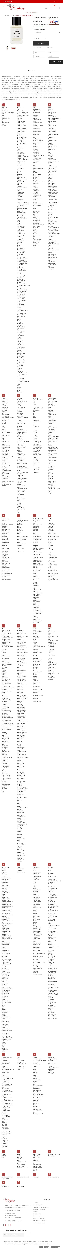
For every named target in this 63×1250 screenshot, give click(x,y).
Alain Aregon (20, 192)
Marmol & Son (20, 713)
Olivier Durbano (52, 648)
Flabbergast (36, 426)
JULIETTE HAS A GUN (38, 612)
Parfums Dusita (5, 918)
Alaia (18, 190)
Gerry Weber (51, 429)
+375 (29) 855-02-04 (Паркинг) (13, 1217)
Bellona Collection (37, 142)
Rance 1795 (36, 879)
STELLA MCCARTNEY (53, 987)
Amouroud (19, 244)
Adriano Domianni (21, 142)
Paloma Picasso (5, 875)
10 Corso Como (5, 107)
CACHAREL (51, 109)
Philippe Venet (5, 977)
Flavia (34, 428)
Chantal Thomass (52, 167)
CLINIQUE (50, 220)
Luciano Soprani (6, 776)
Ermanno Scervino (21, 466)
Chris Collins (51, 184)
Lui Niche (4, 781)
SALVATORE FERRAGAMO (54, 881)
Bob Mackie (35, 183)
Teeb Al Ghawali (5, 1072)
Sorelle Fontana (52, 966)
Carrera (50, 142)
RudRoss (35, 969)
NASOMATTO (36, 637)
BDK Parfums (36, 130)
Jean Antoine (36, 545)
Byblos (34, 236)
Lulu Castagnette (6, 784)
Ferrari (34, 417)
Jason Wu (35, 541)
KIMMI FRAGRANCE (53, 557)
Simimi (49, 943)
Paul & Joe (4, 947)
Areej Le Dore (20, 328)
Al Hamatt (19, 180)
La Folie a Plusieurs (6, 645)
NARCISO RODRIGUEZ (38, 631)
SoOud (50, 963)
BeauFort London (37, 131)
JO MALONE (35, 584)
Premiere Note (5, 1021)
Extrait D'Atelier (21, 507)
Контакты (35, 1211)
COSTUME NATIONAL (53, 244)
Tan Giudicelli (5, 1059)
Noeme (34, 683)
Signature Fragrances (53, 940)
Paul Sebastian (5, 950)
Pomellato (4, 1009)
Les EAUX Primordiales (7, 717)
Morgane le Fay (21, 839)
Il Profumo (19, 527)
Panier (3, 884)
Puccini (3, 1045)
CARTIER (50, 144)
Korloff (50, 566)
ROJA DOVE (35, 946)
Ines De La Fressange (22, 536)
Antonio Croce (20, 292)
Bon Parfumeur (36, 190)
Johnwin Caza (36, 597)
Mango (19, 677)
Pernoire (4, 965)
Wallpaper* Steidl (52, 1059)
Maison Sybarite (21, 655)
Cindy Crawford (52, 209)
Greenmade (51, 469)
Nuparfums (35, 698)
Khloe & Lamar (52, 549)
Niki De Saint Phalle (37, 671)
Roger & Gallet (36, 944)
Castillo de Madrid (52, 146)
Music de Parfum (21, 855)
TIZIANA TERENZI (6, 1116)
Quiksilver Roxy (21, 872)
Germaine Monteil (52, 428)
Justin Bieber (36, 618)
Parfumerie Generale (7, 900)
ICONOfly (19, 523)
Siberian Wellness (52, 937)
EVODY (19, 500)
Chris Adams (51, 183)
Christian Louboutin (53, 192)
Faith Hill (35, 404)
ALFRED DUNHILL (21, 213)
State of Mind (51, 983)
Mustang (19, 858)
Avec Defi (19, 383)
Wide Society (51, 1069)
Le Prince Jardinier (6, 699)
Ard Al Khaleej (20, 323)
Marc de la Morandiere (22, 685)
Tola (3, 1121)
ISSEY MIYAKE (20, 548)
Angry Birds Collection (22, 263)
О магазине (36, 1202)
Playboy (4, 999)
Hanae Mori (4, 526)
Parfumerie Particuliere (7, 901)
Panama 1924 (5, 879)
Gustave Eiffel (51, 482)
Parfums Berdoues (6, 904)
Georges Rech (51, 422)
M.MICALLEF (20, 630)
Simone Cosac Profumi (53, 949)
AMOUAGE (19, 242)
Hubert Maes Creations (7, 569)
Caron (49, 138)
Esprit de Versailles (22, 478)
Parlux (3, 941)
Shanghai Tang (52, 928)
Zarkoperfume (36, 1155)
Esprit (18, 476)
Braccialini (35, 244)
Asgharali (19, 352)
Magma (19, 639)
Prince (3, 1027)
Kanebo (50, 520)
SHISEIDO (50, 935)
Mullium (19, 852)
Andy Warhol (20, 254)
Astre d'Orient (20, 356)
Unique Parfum (21, 1065)
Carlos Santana (52, 131)
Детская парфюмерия (54, 1154)
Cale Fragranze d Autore (54, 118)
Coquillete (50, 236)
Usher (18, 1069)
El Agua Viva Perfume (22, 417)
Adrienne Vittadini (21, 143)
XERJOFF (4, 1155)
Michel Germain (21, 778)
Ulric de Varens (21, 1060)
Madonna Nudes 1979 (22, 636)
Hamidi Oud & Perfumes (7, 524)
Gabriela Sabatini (52, 398)
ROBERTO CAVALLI (37, 932)
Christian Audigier (52, 186)
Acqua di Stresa (21, 131)
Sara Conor (51, 892)
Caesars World (52, 112)
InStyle (18, 542)
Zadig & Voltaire (37, 1154)
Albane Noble (20, 198)
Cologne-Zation (52, 229)
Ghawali (50, 434)
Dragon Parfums (6, 476)
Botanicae (35, 202)
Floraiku (35, 431)
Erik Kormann (20, 465)
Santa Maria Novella (53, 888)
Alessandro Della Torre (22, 204)
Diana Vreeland (5, 453)
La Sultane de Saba (6, 657)
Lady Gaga (4, 667)
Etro (18, 510)
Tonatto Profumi (6, 1131)
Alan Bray (19, 196)
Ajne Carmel (20, 168)
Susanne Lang (51, 1006)
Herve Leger (5, 551)
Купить (41, 43)
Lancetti (4, 670)
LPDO (3, 769)
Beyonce (35, 162)
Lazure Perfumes (6, 686)
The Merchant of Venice (7, 1091)
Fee (33, 413)
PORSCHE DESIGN (6, 1017)
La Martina (4, 649)
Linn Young (4, 739)
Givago (50, 454)
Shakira (50, 926)
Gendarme (51, 411)
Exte (18, 512)
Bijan (34, 170)
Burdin (34, 229)
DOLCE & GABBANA (6, 470)
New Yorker (35, 654)
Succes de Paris (52, 1002)
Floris (34, 434)
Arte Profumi (20, 349)
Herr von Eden (5, 548)
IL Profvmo (19, 529)
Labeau (3, 660)
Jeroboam (35, 567)
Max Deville (20, 741)
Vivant (34, 1105)
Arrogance (19, 343)
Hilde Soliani (5, 554)
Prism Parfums (5, 1034)
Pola (3, 1006)
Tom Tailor (4, 1125)
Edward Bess (20, 408)
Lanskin (3, 673)
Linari (3, 735)
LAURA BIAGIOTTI (6, 679)
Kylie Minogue (51, 578)
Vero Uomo (35, 1078)
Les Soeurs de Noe (6, 729)
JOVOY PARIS (36, 606)
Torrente (4, 1147)
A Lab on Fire (20, 107)
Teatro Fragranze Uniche (8, 1069)
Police (3, 1008)
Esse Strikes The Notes (23, 479)
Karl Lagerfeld (51, 524)
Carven (50, 266)
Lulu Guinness (5, 785)
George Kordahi (52, 420)
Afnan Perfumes (21, 153)
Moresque (19, 836)
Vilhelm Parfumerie (37, 1099)
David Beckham (5, 414)
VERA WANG (36, 1072)
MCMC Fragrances (21, 754)
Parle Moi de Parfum (7, 938)
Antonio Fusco (20, 295)
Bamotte (35, 118)
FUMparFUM (36, 469)
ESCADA (19, 470)
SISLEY (50, 952)
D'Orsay (4, 398)
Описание (31, 71)
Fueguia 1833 (36, 468)
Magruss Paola (21, 640)
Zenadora (35, 1160)
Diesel (3, 457)
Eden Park (19, 405)
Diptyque (4, 463)
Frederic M (35, 460)
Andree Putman (21, 251)
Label (3, 661)
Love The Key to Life (7, 768)
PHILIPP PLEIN (5, 975)
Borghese (35, 193)
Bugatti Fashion (37, 226)
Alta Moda (19, 221)
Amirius (19, 236)
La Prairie (4, 654)
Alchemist (19, 201)
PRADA (3, 1020)
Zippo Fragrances (37, 1164)
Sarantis (50, 898)
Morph (18, 840)
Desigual (4, 442)
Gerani (50, 425)
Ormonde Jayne (52, 668)
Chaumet (50, 176)
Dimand (3, 460)
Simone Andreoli (52, 944)
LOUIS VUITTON (5, 765)
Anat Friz (19, 247)
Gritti (49, 472)
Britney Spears (36, 245)
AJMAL (18, 167)
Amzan (18, 245)
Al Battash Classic (21, 177)
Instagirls (19, 541)
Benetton (35, 146)
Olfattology (51, 642)
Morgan (19, 837)
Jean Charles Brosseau (38, 548)
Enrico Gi (19, 457)
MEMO (18, 759)
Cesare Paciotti (52, 159)
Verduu (34, 1075)
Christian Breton (52, 187)
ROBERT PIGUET (37, 929)
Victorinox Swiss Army (38, 1094)
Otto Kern (50, 676)
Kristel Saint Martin (53, 573)
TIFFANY (4, 1112)
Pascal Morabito (6, 943)
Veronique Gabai (37, 1079)
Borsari (34, 199)
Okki (49, 639)
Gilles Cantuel (51, 442)
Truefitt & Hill (5, 1144)
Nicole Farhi (35, 665)
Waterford (50, 1060)
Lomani (3, 753)
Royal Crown (36, 960)
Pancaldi (4, 881)
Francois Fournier (37, 454)
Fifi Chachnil (36, 420)
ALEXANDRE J (20, 211)
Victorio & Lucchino (37, 1096)
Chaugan (50, 174)
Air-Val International (22, 164)
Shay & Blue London (53, 932)
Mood (18, 833)
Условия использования (39, 1209)
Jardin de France (37, 536)
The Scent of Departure (7, 1097)
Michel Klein (20, 779)
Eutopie (19, 493)
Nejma (34, 648)
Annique (19, 282)
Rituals (34, 923)
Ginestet (50, 444)
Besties (34, 156)
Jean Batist (35, 547)
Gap (49, 408)
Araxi (18, 321)
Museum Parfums (21, 853)
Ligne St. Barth (5, 734)
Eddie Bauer (20, 404)
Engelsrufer (20, 453)
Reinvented (35, 895)
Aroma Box (20, 340)
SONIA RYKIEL (51, 962)
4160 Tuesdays (5, 122)
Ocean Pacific (51, 631)
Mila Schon (19, 785)
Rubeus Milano (36, 966)
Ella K (18, 435)
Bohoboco (35, 187)
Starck (49, 980)
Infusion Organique (22, 538)
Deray (3, 438)
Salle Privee (51, 878)
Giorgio (50, 445)
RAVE (34, 884)
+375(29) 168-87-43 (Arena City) (13, 1220)
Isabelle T (19, 545)
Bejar (34, 137)
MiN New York (20, 794)
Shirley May (51, 934)
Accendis (19, 118)
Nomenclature (36, 685)
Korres (50, 567)
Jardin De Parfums (37, 538)
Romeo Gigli (36, 949)
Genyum (50, 417)
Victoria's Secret (37, 1093)
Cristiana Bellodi (52, 254)
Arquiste (19, 341)
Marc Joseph (20, 689)
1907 (3, 116)
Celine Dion (51, 155)
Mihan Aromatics (21, 781)
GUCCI (49, 475)
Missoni (19, 802)
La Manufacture (5, 648)
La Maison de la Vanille (7, 646)
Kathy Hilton (51, 530)
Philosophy (4, 980)
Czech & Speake (52, 264)
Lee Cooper (4, 701)
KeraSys (50, 544)
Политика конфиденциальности (41, 1207)
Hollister (4, 560)
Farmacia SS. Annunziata (39, 407)
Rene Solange (36, 904)
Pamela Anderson (6, 878)
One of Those (51, 655)
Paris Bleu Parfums (6, 931)
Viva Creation (36, 1103)
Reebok (35, 888)
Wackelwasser (52, 1057)
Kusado (50, 576)
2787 (3, 121)
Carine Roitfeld (52, 125)
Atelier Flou (20, 365)
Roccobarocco (36, 938)
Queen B (19, 867)
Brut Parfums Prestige (38, 224)
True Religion (5, 1143)
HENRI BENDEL (5, 539)
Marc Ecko (19, 686)
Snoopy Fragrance (52, 957)
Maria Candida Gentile (22, 697)
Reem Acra (35, 891)
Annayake (19, 273)
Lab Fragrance (5, 658)
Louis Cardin (5, 762)
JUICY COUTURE (37, 609)
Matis (18, 729)
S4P (49, 872)
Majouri (19, 668)
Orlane (50, 665)
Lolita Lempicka (5, 751)
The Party (4, 1093)
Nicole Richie (36, 668)
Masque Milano (21, 723)
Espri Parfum (20, 475)
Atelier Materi (20, 366)
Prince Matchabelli (6, 1028)
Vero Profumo (36, 1076)
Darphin (4, 411)
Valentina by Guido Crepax (39, 1060)
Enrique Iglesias (21, 459)
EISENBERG (20, 414)
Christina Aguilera (52, 196)
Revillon (35, 913)
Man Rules (19, 673)
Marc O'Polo (20, 691)
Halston (3, 521)
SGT (49, 922)
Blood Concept (36, 178)
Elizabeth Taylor (21, 434)
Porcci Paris (4, 1015)
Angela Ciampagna (22, 261)
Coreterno (50, 238)
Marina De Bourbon (22, 705)
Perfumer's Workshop (7, 963)
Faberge (35, 401)
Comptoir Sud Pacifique (54, 233)
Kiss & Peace (51, 558)
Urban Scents (20, 1068)
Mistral (18, 803)
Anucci (18, 301)
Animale (19, 266)
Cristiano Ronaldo (52, 255)
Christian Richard (52, 193)
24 (2, 119)
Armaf (18, 334)
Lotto (3, 790)
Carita (49, 127)
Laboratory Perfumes (7, 664)
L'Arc (3, 628)
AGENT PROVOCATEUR (22, 159)
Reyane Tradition (37, 916)
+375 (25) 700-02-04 (10, 1215)
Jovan (34, 604)
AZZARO (19, 390)
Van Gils (35, 1066)
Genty (49, 416)
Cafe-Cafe (50, 115)
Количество (36, 38)
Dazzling (4, 422)
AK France (19, 171)
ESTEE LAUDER (21, 485)
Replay (34, 910)
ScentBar (50, 900)
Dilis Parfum (4, 459)
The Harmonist (5, 1088)
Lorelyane (4, 756)
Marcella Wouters (21, 695)
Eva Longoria (20, 494)
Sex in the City (51, 919)
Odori (49, 634)
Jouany (34, 603)
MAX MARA (20, 744)
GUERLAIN (50, 478)
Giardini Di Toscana (53, 439)
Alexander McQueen (22, 208)
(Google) (24, 1244)
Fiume (34, 425)
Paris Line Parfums (6, 935)
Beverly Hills (36, 161)
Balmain (35, 116)
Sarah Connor (51, 894)
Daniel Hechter (5, 405)
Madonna (19, 634)
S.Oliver (50, 870)
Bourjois (35, 209)
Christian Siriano (52, 195)
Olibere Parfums (52, 643)
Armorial (19, 337)
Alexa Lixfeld (20, 207)
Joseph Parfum (36, 601)
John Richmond (36, 594)
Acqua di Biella (20, 122)
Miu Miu (19, 805)
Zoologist (35, 1170)
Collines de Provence (53, 227)
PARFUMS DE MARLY (7, 913)
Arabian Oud (20, 312)
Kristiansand (51, 575)
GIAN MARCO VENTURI (53, 436)
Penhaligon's (5, 955)
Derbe (3, 439)
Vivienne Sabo (36, 1106)
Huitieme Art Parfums (7, 573)
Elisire (18, 428)
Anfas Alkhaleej (21, 257)
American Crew (21, 233)
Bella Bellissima (36, 138)
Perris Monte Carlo (6, 966)
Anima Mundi (20, 264)
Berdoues (35, 149)
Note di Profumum (37, 689)
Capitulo (50, 124)
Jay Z (34, 544)
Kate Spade (51, 529)
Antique (19, 286)
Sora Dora (50, 965)
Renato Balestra (37, 901)
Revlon (34, 915)
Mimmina (19, 793)
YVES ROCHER (20, 1166)
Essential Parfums (21, 481)
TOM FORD (4, 1124)
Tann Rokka (4, 1060)
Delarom (4, 429)
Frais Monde (36, 444)
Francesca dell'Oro (37, 447)
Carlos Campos (52, 130)
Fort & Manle (36, 436)
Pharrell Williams (6, 972)
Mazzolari (19, 750)
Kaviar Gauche (52, 533)
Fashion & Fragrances (38, 408)
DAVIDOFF (4, 420)
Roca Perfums (36, 935)
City (49, 211)
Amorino (19, 239)
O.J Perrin (50, 628)
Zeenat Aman (36, 1157)
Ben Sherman (36, 143)
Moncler (19, 818)
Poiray (3, 1005)
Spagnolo (50, 975)
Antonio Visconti (21, 300)
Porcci (3, 1014)
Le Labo (4, 695)
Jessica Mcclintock (37, 620)
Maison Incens (20, 649)
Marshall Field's (21, 717)
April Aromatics (21, 306)
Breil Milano (35, 215)
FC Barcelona (36, 410)
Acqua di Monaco (21, 125)
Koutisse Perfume (52, 570)
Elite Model (20, 429)
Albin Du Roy (20, 199)
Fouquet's (35, 438)
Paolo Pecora (5, 891)
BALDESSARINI (36, 112)
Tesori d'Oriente (5, 1079)
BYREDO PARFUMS (37, 239)
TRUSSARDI (4, 1146)
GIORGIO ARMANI (52, 447)
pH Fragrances (5, 969)
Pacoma (4, 869)
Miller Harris (20, 791)
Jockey (34, 588)
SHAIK (49, 923)
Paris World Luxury (6, 937)
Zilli (33, 1163)
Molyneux (19, 813)
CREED (50, 252)
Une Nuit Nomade (21, 1063)
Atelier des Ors (20, 362)
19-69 (3, 115)
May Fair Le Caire (21, 747)
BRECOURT (35, 213)
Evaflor (19, 496)
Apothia (19, 303)
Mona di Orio (20, 815)
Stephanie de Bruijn (53, 993)
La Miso (3, 651)
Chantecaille (51, 168)
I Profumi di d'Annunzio (22, 520)
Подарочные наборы (53, 1177)
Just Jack (35, 616)
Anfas (18, 255)
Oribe (49, 661)
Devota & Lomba (6, 445)
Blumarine (35, 180)
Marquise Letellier (21, 716)
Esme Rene (20, 473)
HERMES (4, 544)
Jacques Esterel (37, 526)
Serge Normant (52, 913)
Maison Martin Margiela (23, 652)
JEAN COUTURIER (37, 549)
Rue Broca (35, 971)
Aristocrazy (20, 332)
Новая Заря (36, 1177)
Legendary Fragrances (7, 702)
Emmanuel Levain (21, 447)
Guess (49, 479)
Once (49, 652)
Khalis (49, 548)
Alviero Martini (20, 227)
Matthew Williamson (22, 732)
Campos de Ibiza (52, 121)
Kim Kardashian (52, 555)
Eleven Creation (21, 423)
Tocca (3, 1118)
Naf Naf (34, 699)
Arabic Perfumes (21, 316)
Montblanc (19, 831)
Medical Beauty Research (23, 757)
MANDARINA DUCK (21, 676)
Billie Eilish (35, 173)
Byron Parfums (36, 241)
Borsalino (35, 196)
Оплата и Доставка (38, 1205)
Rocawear (35, 937)
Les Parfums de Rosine (7, 723)
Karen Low (51, 523)
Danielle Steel (5, 408)
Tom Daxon (4, 1122)
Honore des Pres (6, 563)
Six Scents (50, 953)
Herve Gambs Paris (6, 549)
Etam (18, 487)
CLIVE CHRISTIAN (52, 221)
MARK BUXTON (21, 711)
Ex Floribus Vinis (21, 502)
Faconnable (35, 472)
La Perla (4, 652)
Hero (3, 547)
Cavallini (50, 152)
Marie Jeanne (20, 702)
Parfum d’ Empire (6, 898)
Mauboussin (20, 734)
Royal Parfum (36, 965)
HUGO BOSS (5, 572)
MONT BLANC (20, 825)
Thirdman (4, 1109)
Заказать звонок (7, 1)
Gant (49, 407)
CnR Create (51, 223)
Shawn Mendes (52, 931)
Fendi (34, 414)
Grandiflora (51, 468)
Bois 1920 (35, 189)
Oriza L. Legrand (52, 664)
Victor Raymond (37, 1090)
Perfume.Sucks (5, 962)
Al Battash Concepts (22, 178)
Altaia (18, 223)
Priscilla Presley (5, 1033)
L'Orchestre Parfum (6, 639)
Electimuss (19, 422)
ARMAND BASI (20, 335)
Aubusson (19, 377)
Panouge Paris (5, 885)
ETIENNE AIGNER (21, 491)
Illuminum (19, 532)
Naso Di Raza (36, 636)
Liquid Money (5, 741)
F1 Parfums (35, 398)
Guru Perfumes (52, 481)
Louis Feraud (5, 763)
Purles (3, 1051)
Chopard (50, 181)
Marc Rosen (20, 692)
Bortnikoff (35, 201)
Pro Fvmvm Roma (6, 1036)
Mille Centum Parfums (22, 788)
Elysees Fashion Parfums (23, 441)
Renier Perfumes (37, 907)
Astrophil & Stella (21, 357)
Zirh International (37, 1166)
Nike (34, 670)
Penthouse (4, 957)
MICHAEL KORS (21, 775)
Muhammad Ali (20, 850)
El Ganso (19, 420)
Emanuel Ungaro (21, 442)
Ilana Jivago (20, 530)
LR (2, 770)
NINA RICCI (35, 674)
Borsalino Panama (37, 198)
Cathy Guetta (51, 149)
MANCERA (19, 674)
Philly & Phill (5, 978)
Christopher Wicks (52, 204)
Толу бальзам (20, 1186)
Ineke (18, 535)
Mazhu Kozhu (20, 748)
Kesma (50, 547)
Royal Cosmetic (36, 959)
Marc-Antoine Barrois (22, 694)
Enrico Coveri (20, 456)
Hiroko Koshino (5, 557)
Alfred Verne (20, 214)
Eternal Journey (21, 490)
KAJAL (49, 518)
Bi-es (34, 164)
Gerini (49, 426)
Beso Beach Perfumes (38, 155)
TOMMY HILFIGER (6, 1130)
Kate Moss (51, 527)
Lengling (4, 704)
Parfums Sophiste (6, 929)
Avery (18, 384)
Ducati (3, 479)
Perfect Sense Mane (7, 960)
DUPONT (4, 482)
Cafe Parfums (51, 113)
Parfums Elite (5, 919)
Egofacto (19, 411)
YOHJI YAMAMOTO (21, 1161)
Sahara (50, 875)
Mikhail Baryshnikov (22, 782)
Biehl (34, 165)
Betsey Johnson (37, 158)
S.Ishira (50, 869)
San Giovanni (51, 882)
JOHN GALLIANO (37, 589)
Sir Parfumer (51, 950)
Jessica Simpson (37, 569)
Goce (49, 459)
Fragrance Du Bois (37, 441)
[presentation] (45, 62)
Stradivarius (51, 999)
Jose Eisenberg (36, 600)
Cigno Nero (51, 207)
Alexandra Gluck (21, 209)
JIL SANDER (35, 575)
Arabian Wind (20, 315)
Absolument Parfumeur (23, 115)
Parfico (3, 895)
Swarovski (50, 1008)
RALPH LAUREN (36, 872)
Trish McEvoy (5, 1140)
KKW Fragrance (52, 561)
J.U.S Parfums (36, 520)
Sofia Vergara (51, 959)
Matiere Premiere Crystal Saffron (24, 15)
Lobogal (4, 748)
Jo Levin (35, 582)
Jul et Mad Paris (36, 610)
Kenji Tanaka (51, 538)
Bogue (34, 186)
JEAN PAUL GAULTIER (38, 557)
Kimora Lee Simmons (53, 579)
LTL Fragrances (5, 773)
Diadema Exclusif (6, 447)
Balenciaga (35, 115)
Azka (18, 389)
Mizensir (19, 806)
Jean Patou (35, 555)
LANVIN (3, 674)
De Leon (4, 423)
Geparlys (50, 423)
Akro (18, 173)
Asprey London (21, 353)
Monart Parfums (21, 816)
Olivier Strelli (51, 649)
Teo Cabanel (5, 1073)
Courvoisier (51, 248)
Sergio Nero (51, 915)
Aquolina (19, 309)
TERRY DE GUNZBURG (7, 1078)
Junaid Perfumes (37, 613)
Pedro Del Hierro (6, 953)
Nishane (35, 677)
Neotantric (35, 649)
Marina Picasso (21, 708)
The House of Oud (6, 1090)
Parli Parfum (5, 940)
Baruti (34, 124)
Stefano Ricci (51, 984)
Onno (49, 657)
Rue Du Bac (35, 972)
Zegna (34, 1158)
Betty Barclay (36, 159)
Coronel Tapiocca (52, 241)
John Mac (35, 591)
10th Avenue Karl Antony (8, 112)
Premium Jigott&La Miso (8, 1023)
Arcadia (19, 322)
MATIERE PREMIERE (10, 15)
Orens (49, 660)
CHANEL (50, 165)
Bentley (35, 147)
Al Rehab (19, 186)
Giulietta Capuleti (52, 453)
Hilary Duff (4, 552)
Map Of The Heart (21, 680)
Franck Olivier (36, 453)
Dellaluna (4, 431)
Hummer (4, 576)
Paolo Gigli (4, 889)
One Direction (51, 654)
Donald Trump (5, 472)
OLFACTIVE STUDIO (53, 640)
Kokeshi (50, 563)
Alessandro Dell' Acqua (22, 202)
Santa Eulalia (51, 886)
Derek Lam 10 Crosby (7, 441)
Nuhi (34, 697)
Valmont (35, 1063)
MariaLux (19, 701)
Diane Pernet (5, 454)
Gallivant (50, 404)
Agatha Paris (20, 155)
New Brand (35, 651)
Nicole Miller (36, 667)
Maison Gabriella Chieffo (23, 648)
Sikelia (49, 941)
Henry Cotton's (5, 541)
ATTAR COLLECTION (22, 372)
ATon (18, 369)
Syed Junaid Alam (52, 1017)
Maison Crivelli (20, 643)
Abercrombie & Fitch (22, 113)
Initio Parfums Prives (22, 539)
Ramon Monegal (37, 876)
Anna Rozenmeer (21, 270)
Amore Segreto (21, 238)
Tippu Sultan (5, 1113)
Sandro (50, 885)
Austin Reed (20, 380)
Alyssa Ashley (20, 230)
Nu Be (34, 694)
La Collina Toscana (6, 640)
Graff (49, 465)
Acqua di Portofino (21, 128)
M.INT (18, 628)
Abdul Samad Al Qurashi (23, 112)
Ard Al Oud (19, 325)
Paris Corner (5, 932)
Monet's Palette (21, 819)
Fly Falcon (35, 435)
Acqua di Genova (21, 124)
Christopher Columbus (53, 202)
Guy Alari (50, 484)
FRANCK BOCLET (37, 450)
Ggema (50, 432)
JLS (33, 581)
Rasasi (34, 882)
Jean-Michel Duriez (37, 561)
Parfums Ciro (5, 907)
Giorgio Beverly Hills (53, 448)
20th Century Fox (6, 118)
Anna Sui (19, 272)
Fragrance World (37, 442)
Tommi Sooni (5, 1127)
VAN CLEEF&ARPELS (38, 1065)
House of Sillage (6, 567)
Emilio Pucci (20, 445)
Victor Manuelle (36, 1088)
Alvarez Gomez (20, 226)
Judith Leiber (36, 607)
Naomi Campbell (37, 701)
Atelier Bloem (20, 359)
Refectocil (35, 892)
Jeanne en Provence (38, 564)
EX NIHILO (19, 503)
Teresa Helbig (5, 1076)
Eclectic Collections (22, 401)
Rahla (34, 869)
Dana (3, 404)
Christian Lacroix (52, 190)
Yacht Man (19, 1154)
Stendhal (50, 989)
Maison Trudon (20, 660)
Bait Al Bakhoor (36, 110)
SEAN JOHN (51, 904)
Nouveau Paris (36, 691)
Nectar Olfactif (36, 645)
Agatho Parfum (21, 158)
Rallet (34, 870)
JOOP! (34, 598)
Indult (18, 533)
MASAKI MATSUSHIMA (22, 722)
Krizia (49, 581)
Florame (35, 432)
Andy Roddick (20, 252)
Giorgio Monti (51, 493)
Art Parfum (20, 346)
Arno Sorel (19, 338)
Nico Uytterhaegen (37, 660)
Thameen (4, 1081)
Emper (18, 450)
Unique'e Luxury (21, 1066)
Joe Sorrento (36, 622)
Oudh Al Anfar (51, 677)
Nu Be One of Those (38, 695)
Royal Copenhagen (37, 957)
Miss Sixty (19, 800)
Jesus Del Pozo (36, 570)
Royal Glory (35, 963)
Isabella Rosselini (21, 544)
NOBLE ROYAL (36, 682)
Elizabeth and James (22, 431)
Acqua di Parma (21, 127)
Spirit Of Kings (51, 977)
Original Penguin (52, 662)
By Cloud (35, 233)
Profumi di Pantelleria (7, 1037)
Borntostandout (37, 195)
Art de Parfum (20, 344)
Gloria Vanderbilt (52, 457)
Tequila (3, 1075)
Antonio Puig (20, 298)
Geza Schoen (51, 431)
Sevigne (50, 918)
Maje (18, 667)
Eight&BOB (20, 413)
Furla (34, 470)
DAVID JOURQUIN (6, 416)
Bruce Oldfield (36, 220)
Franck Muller (36, 451)
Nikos (34, 673)
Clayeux (50, 215)
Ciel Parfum (51, 205)
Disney (3, 466)
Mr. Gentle (19, 847)
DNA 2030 (4, 469)
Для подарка (51, 1155)
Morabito (19, 834)
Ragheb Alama (36, 867)
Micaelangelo (20, 770)
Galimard (50, 402)
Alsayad (19, 220)
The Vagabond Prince (7, 1103)
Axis (18, 386)
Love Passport (5, 766)
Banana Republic (37, 119)
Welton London (52, 1063)
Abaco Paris (20, 110)
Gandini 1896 (51, 405)
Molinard (19, 809)
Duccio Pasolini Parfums (8, 481)
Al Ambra (19, 174)
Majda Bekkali (20, 665)
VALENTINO (35, 1062)
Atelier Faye (20, 363)
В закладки (37, 48)
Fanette (35, 405)
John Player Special (37, 592)
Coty (49, 245)
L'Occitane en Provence (7, 637)
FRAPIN (34, 457)
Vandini (34, 1068)
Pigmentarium (5, 993)
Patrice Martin (5, 944)
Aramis (19, 319)
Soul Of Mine (51, 969)
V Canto (35, 1057)
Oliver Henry (51, 646)
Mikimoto (19, 784)
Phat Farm (4, 974)
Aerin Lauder (20, 147)
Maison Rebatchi (21, 654)
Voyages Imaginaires (38, 1110)
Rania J (34, 881)
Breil (34, 214)
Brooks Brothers (37, 218)
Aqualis (19, 307)
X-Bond (3, 1154)
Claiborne (50, 213)
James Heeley (36, 535)
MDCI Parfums (20, 756)
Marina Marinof (21, 707)
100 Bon (4, 109)
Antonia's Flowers (21, 288)
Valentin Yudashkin (37, 1059)
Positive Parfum (5, 1018)
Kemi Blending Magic (53, 536)
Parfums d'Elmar (6, 910)
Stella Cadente (52, 986)
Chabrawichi (51, 164)
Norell (34, 688)
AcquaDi (19, 133)
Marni (18, 714)
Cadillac (50, 110)
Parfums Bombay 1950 (7, 906)
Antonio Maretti (21, 297)
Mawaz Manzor (20, 736)
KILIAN (49, 552)
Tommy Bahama (5, 1128)
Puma (3, 1046)
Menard (19, 760)
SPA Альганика (52, 972)
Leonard (4, 705)
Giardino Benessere (53, 441)
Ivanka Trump (20, 551)
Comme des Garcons (53, 230)
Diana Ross (4, 451)
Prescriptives (5, 1024)
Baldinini (35, 113)
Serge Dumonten (52, 909)
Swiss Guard (51, 1015)
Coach (49, 224)
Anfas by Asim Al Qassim (23, 258)
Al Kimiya (19, 183)
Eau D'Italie (20, 399)
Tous (3, 1137)
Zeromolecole (36, 1161)
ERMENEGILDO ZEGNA (22, 468)
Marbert (19, 682)
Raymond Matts (37, 885)
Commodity (51, 232)
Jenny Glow (35, 566)
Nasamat (35, 634)
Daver (3, 413)
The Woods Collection (7, 1105)
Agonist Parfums (21, 161)
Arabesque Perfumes (22, 310)
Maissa (19, 661)
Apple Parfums (20, 304)
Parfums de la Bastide (7, 912)
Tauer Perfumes (5, 1063)
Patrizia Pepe (5, 946)
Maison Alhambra (21, 642)
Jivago (34, 579)
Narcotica (35, 633)
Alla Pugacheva (21, 217)
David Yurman (5, 419)
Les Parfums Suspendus (8, 725)
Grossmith (50, 473)
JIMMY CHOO (36, 576)
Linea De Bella (5, 738)
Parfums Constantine (7, 909)
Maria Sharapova (21, 698)
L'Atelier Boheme (6, 631)
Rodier (34, 941)
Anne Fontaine (20, 276)
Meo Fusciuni (20, 763)
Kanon (50, 521)
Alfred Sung (20, 392)
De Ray (3, 425)
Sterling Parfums (52, 997)
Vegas (34, 1069)
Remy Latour (36, 898)
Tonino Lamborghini (6, 1133)
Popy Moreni (5, 1012)
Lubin (3, 791)
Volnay (34, 1107)
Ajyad (18, 170)
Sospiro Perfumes (52, 968)
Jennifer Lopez (36, 619)
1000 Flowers (5, 110)
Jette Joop (35, 572)
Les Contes (4, 713)
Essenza (19, 482)
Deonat (3, 436)
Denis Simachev (5, 435)
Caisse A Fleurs (52, 116)
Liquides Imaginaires (7, 742)
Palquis (3, 876)
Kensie (50, 541)
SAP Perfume (51, 891)
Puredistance (5, 1049)
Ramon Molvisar (37, 875)
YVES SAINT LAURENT (22, 1167)
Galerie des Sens (52, 401)
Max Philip (19, 745)
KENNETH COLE (52, 539)
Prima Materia (5, 1026)
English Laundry (21, 454)
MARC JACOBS (20, 688)
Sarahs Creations (52, 897)
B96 (34, 107)
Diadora (4, 448)
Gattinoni (50, 410)
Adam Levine (20, 134)
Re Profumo (36, 886)
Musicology (20, 856)
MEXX (18, 769)
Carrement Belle (52, 140)
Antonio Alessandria (22, 289)
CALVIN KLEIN (51, 119)
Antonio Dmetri (21, 294)
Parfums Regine (6, 926)
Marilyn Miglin (20, 704)
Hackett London (5, 518)
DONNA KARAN (5, 473)
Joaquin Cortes (36, 586)
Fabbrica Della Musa (38, 399)
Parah (3, 894)
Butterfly (35, 230)
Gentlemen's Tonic (52, 414)
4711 (3, 124)
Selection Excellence (53, 906)
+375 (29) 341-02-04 (10, 1213)
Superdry (50, 1005)
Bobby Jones (36, 242)
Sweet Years (51, 1011)
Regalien (35, 894)
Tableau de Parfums (7, 1057)
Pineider (4, 994)
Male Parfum (20, 671)
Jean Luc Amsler (37, 554)
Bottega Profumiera (38, 204)
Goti (49, 463)
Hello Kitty (4, 536)
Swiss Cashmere (52, 1014)
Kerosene (50, 545)
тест (18, 1185)
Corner (50, 239)
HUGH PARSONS (6, 570)
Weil (49, 1062)
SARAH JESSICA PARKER (54, 895)
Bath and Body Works (38, 125)
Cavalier (50, 150)
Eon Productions (21, 462)
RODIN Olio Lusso (37, 943)
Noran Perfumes (37, 686)
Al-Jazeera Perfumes (22, 187)
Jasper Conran (36, 542)
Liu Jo (3, 744)
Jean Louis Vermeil (37, 552)
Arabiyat (19, 318)
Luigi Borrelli (5, 782)
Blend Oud (35, 177)
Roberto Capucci (37, 931)
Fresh (34, 463)
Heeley (3, 535)
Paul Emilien (5, 949)
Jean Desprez (36, 551)
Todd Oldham (5, 1119)
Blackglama (36, 176)
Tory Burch (4, 1136)
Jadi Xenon (35, 530)
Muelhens (19, 849)
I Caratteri (19, 518)
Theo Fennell (5, 1106)
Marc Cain (19, 683)
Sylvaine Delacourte (53, 1018)
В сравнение (48, 48)
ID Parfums (20, 524)
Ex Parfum (19, 505)
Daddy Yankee (5, 401)
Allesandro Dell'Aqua (22, 218)
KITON (49, 560)
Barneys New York (37, 122)
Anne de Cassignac (22, 275)
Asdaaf (19, 350)
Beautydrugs (36, 134)
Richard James (36, 919)
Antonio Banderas (21, 291)
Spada (49, 974)
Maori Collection (21, 679)
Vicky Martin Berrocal (38, 1085)
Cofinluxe (50, 226)
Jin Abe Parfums (37, 578)
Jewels (34, 573)
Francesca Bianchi (37, 445)
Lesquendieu (5, 731)
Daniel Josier (5, 407)
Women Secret (52, 1073)
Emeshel (19, 444)
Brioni (34, 217)
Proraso (4, 1042)
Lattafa (3, 676)
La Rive (3, 655)
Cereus (50, 156)
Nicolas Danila (36, 664)
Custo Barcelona (52, 263)
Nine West (35, 676)
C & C (49, 107)
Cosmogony (51, 242)
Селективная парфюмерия (39, 1220)
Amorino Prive (20, 241)
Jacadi (34, 521)
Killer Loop (50, 554)
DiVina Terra (5, 468)
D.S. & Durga (5, 399)
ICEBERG (19, 521)
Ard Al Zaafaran (21, 326)
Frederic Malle (36, 462)
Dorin (3, 475)
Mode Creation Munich (22, 807)
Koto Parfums (51, 569)
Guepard (50, 476)
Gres (49, 470)
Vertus (34, 1082)
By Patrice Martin (37, 235)
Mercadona (20, 765)
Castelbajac (51, 267)
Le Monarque (5, 697)
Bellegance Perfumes (38, 140)
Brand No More (36, 211)
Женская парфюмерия (7, 1177)
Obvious (50, 630)
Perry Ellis (4, 968)
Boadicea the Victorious (39, 181)
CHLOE (50, 178)
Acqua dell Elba (21, 121)
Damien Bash (5, 402)
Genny (50, 413)
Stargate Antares (52, 981)
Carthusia (50, 143)
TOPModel (4, 1134)
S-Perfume (51, 867)
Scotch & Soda (52, 903)
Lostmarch (4, 760)
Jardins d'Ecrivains (37, 539)
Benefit (34, 144)
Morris (18, 841)
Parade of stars (5, 892)
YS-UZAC (19, 1163)
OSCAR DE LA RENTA (53, 673)
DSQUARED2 (5, 478)
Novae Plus (35, 692)
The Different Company (7, 1082)
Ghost (49, 435)
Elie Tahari (19, 426)
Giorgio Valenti (52, 450)
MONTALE (19, 828)
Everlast (19, 497)
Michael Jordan (21, 773)
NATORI (34, 639)
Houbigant (4, 566)
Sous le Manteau (52, 971)
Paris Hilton (4, 934)
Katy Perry (50, 532)
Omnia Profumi (52, 651)
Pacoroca (4, 870)
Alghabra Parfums (21, 215)
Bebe (34, 136)
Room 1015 (35, 952)
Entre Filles (20, 460)
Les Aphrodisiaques (6, 710)
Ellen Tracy (19, 439)
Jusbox (34, 615)
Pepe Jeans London (6, 959)
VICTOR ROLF (36, 1091)
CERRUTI (50, 158)
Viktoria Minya (36, 1097)
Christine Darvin (52, 198)
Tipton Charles (5, 1115)
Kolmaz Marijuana (52, 564)
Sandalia (50, 884)
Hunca (3, 578)
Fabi (34, 402)
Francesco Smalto (37, 448)
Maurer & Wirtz (21, 735)
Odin (49, 633)
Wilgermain (51, 1072)
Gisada (50, 451)
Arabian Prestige (21, 313)
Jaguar (34, 532)
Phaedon (4, 971)
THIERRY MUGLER (6, 1107)
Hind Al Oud (4, 555)
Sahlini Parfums (52, 876)
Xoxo (3, 1157)
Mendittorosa (20, 762)
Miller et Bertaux (21, 790)
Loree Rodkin (5, 754)
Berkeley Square (37, 150)
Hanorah (4, 527)
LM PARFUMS (5, 747)
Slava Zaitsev (51, 955)
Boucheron (35, 207)
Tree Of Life (4, 1139)
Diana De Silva (5, 450)
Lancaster (4, 788)
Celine (49, 153)
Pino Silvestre (5, 996)
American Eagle (21, 235)
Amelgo (19, 232)
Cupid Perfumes (52, 261)
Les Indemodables (6, 720)
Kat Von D (50, 526)
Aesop (18, 149)
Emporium (19, 451)
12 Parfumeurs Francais (7, 113)
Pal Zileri (4, 873)
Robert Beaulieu (37, 926)
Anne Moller (20, 279)
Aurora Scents (20, 378)
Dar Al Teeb (4, 410)
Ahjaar (18, 162)
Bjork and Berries (37, 174)
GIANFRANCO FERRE (53, 438)
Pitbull (3, 997)
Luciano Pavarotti (6, 775)
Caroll (49, 136)
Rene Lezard (36, 903)
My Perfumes (20, 859)
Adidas (19, 136)
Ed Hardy (19, 402)
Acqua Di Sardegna (22, 130)
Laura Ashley (5, 677)
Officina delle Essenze (53, 636)
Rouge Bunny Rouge (38, 956)
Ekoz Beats (20, 416)
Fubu (34, 466)
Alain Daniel (20, 193)
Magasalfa (19, 637)
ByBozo (34, 238)
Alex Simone (20, 205)
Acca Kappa (20, 116)
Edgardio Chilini (21, 407)
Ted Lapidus (5, 1070)
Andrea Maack (20, 249)
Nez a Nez (35, 655)
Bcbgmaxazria (36, 128)
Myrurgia (19, 861)
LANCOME (4, 671)
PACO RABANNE (6, 867)
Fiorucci (35, 423)
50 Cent (4, 125)
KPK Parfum (51, 572)
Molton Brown (20, 812)
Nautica (35, 640)
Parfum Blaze (5, 897)
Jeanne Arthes (36, 563)
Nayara (34, 643)
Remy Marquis (36, 900)
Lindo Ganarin (5, 736)
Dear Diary (4, 426)
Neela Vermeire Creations (39, 646)
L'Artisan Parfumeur (6, 630)
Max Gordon (20, 742)
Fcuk (34, 411)
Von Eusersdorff (37, 1109)
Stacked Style (51, 978)
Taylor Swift (4, 1068)
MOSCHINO (20, 843)
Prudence (4, 1043)
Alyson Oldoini (20, 229)
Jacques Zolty (36, 529)
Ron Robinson (36, 950)
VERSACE (35, 1081)
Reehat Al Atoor (37, 889)
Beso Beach (36, 153)
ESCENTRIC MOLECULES (23, 472)
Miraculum (19, 796)
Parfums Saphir (5, 928)
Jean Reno (35, 558)
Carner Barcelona (52, 133)
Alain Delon (20, 195)
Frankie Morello (36, 456)
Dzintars (4, 485)
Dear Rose (4, 428)
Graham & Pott (52, 466)
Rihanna (35, 922)
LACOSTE (4, 665)
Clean (49, 218)
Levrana (4, 732)
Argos (18, 329)
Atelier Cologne (21, 360)
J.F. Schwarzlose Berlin (38, 518)
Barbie (34, 121)
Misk (18, 799)
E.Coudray (19, 398)
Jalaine (34, 533)
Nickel (34, 657)
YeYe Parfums (20, 1158)
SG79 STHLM (51, 920)
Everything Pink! (21, 499)
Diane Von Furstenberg (7, 456)
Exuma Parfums (21, 509)
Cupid (49, 260)
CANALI (50, 122)
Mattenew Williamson (22, 731)
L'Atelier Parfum (5, 636)
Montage (19, 827)
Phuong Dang (5, 981)
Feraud (34, 416)
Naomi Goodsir (36, 630)
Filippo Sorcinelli (37, 422)
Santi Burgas (51, 889)
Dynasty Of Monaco (6, 484)
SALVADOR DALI (52, 879)
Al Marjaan (19, 184)
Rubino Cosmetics (37, 968)
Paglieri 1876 (5, 872)
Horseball (4, 564)
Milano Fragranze (21, 787)
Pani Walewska (5, 882)
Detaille (3, 444)
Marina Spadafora (21, 710)
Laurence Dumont (6, 682)
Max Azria (19, 739)
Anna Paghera (20, 269)
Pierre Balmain (5, 983)
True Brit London (6, 1141)
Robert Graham (36, 928)
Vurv (34, 1112)
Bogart (34, 184)
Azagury (19, 387)
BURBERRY (35, 227)
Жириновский (5, 1178)
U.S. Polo (19, 1057)
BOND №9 (35, 192)
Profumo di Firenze (6, 1039)
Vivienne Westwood (38, 1113)
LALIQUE (4, 668)
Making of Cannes (21, 670)
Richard (35, 918)
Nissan (34, 679)
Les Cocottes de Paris (7, 711)
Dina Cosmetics (5, 462)
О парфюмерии (37, 1213)
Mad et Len (20, 631)
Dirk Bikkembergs (6, 465)
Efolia (18, 410)
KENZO (50, 542)
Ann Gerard (20, 267)
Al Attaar (19, 176)
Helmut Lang (5, 538)
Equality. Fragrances (22, 463)
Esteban (19, 484)
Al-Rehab (19, 189)
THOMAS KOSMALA (6, 1110)
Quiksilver (19, 870)
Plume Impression (6, 1000)
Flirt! (34, 429)
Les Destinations (6, 716)
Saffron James (51, 873)
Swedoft (50, 1009)
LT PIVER (4, 772)
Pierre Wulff (5, 991)
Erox (18, 469)
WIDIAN (50, 1070)
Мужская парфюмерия (23, 1177)
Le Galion (4, 694)
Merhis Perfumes (21, 768)
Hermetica (4, 545)
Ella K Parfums (20, 436)
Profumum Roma (6, 1040)
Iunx (18, 549)
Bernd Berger (36, 152)
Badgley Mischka (37, 109)
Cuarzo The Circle (52, 257)
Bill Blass (35, 171)
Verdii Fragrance (37, 1073)
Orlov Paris (51, 667)
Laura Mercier (5, 680)
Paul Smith (4, 952)
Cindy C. (50, 208)
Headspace (4, 533)
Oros (49, 670)
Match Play (20, 726)
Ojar (49, 637)
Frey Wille (35, 465)
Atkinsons (19, 368)
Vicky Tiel (35, 1087)
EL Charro (19, 419)
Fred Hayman (36, 459)
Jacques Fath (36, 527)
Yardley (19, 1155)
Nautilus (35, 642)
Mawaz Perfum (20, 738)
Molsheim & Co (20, 810)
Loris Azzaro (5, 759)
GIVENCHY (51, 456)
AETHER (19, 150)
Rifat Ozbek (35, 920)
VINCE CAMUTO (36, 1100)
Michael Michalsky (21, 776)
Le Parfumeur (5, 698)
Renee (34, 906)
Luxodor (4, 787)
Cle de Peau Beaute (53, 217)
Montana (19, 830)
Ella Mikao (19, 438)
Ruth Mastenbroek (37, 974)
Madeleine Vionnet (21, 633)
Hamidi (3, 523)
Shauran (50, 929)
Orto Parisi (51, 671)
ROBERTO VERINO (37, 934)
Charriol (50, 173)
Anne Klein (19, 278)
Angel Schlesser (21, 260)
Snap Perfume (51, 956)
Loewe (3, 750)
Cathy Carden (51, 147)
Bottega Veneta (37, 205)
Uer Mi (18, 1059)
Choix (49, 180)
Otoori (49, 674)
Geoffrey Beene (52, 419)
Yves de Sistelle (21, 1164)
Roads (34, 925)
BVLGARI (35, 232)
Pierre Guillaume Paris (7, 989)
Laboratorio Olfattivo (7, 662)
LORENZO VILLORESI (7, 757)
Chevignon (51, 269)
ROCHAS (35, 940)
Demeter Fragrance (6, 432)
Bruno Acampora (37, 221)
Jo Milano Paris (36, 585)
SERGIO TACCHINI (52, 916)
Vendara (35, 1070)
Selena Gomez (51, 907)
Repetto (35, 909)
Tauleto (3, 1066)
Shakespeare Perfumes (54, 925)
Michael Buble (20, 772)
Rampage (35, 878)
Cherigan (50, 177)
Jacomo (34, 523)
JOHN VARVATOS (37, 595)
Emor (18, 448)
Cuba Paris (51, 258)
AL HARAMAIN (20, 181)
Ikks (18, 526)
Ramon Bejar (36, 873)
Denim (3, 434)
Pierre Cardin (5, 984)
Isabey (18, 547)
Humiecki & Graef (6, 575)
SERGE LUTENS (52, 912)
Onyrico (50, 658)
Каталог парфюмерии (31, 12)
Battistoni (35, 127)
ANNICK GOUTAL (21, 280)
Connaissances (52, 235)
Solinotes (50, 960)
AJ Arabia (19, 165)
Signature (50, 938)
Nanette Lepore (37, 628)
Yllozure (19, 1160)
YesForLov (19, 1157)
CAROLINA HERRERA (53, 134)
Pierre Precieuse (6, 990)
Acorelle (19, 119)
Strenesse (50, 1000)
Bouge (34, 208)
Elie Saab (19, 425)
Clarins (50, 214)
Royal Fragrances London (39, 962)
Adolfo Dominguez (21, 137)
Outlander (50, 679)
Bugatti (34, 247)
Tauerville (4, 1065)
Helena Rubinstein (6, 579)
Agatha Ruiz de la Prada (23, 156)
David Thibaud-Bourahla (8, 417)
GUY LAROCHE (52, 485)
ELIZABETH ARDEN (21, 432)
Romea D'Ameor (37, 947)
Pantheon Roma (6, 886)
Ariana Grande (20, 331)
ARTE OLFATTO (21, 347)
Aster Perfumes (21, 355)
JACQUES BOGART (37, 524)
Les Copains (5, 714)
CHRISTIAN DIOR (52, 189)
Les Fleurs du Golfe (6, 719)
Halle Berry (4, 520)
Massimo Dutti (20, 725)
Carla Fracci (51, 128)
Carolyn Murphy (52, 137)
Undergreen (20, 1062)
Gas (49, 491)
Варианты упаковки (39, 29)
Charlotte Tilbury (52, 171)
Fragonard (35, 439)
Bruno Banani (36, 223)
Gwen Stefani (51, 487)
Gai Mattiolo (51, 399)
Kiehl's (49, 551)
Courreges (51, 247)
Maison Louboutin (21, 651)
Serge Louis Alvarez (53, 910)
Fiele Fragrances (37, 419)
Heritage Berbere (6, 542)
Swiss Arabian (51, 1012)
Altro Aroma (20, 224)
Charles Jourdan (52, 170)
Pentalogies (5, 956)
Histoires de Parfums (7, 558)
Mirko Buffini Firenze (22, 797)
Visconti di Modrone (38, 1102)
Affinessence (20, 152)
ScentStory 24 (51, 901)
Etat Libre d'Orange (22, 488)
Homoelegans (5, 561)
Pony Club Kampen (6, 1011)
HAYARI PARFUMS (6, 532)
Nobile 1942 (36, 680)
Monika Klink (20, 821)
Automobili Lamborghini (23, 381)
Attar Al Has (20, 371)
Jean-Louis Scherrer (38, 560)
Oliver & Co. (51, 645)
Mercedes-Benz (21, 766)
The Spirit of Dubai (6, 1099)
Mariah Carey (20, 699)
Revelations (36, 912)
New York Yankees (37, 652)
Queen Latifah (20, 869)
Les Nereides (5, 722)
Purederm (4, 1048)
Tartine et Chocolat (6, 1062)
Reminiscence (36, 897)
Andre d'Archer (21, 248)
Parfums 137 (5, 903)
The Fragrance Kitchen (7, 1084)
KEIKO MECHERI (52, 535)
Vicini (34, 1084)
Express (19, 506)
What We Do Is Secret (53, 1068)
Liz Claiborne (5, 745)
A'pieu (18, 109)
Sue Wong (50, 1003)
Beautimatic (36, 133)
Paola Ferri (4, 888)
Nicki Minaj (35, 658)
